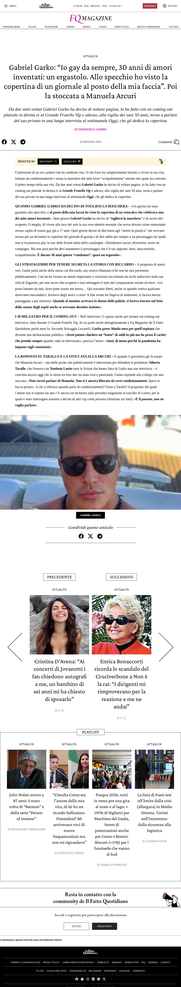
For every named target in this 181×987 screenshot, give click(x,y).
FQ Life (32, 27)
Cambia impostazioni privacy (79, 958)
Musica (87, 27)
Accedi (76, 922)
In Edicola (77, 6)
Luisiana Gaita (156, 838)
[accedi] (169, 6)
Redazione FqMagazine (28, 826)
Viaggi (102, 27)
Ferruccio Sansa (71, 849)
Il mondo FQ (116, 6)
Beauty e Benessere (148, 27)
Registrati (104, 922)
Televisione (51, 27)
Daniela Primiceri (113, 861)
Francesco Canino (92, 129)
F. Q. (61, 708)
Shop (104, 6)
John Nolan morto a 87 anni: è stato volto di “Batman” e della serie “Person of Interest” (26, 804)
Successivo (121, 576)
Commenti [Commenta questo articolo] (168, 141)
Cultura (173, 27)
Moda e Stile (122, 27)
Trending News (11, 27)
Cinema (70, 27)
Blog (86, 6)
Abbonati (150, 6)
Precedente (59, 576)
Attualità (90, 56)
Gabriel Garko (91, 515)
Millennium (95, 6)
